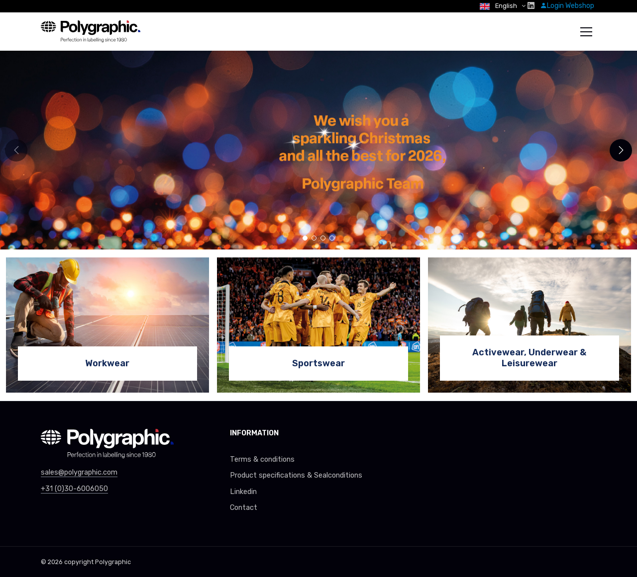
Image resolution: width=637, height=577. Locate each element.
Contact (243, 507)
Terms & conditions (262, 459)
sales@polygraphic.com (79, 472)
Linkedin (243, 492)
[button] (621, 150)
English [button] (499, 5)
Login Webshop (567, 5)
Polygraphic (113, 562)
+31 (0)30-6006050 (74, 489)
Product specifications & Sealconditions (296, 475)
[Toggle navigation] (586, 32)
